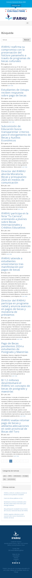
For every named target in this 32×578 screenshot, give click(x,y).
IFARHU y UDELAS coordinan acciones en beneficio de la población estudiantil (15, 493)
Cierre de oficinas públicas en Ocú (13, 498)
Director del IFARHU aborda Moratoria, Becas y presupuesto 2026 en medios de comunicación (13, 176)
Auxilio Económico (11, 479)
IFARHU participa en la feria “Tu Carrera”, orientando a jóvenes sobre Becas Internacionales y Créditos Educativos (14, 220)
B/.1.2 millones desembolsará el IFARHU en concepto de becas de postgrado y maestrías (15, 385)
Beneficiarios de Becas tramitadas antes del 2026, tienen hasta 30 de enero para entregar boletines (15, 503)
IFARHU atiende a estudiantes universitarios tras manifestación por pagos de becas (12, 264)
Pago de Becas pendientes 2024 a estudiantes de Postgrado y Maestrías (14, 348)
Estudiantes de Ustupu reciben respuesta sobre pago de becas (15, 92)
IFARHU (10, 475)
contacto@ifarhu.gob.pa (16, 550)
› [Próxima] (24, 461)
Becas (5, 479)
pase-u (5, 475)
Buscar (26, 40)
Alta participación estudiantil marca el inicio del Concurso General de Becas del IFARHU (16, 509)
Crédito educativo (17, 475)
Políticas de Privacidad (16, 570)
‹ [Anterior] (2, 461)
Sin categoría (25, 475)
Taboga (16, 572)
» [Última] (27, 461)
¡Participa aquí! (16, 5)
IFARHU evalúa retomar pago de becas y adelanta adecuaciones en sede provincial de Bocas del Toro (15, 425)
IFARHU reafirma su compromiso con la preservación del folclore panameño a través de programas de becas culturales (15, 54)
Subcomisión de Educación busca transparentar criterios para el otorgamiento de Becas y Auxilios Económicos (16, 133)
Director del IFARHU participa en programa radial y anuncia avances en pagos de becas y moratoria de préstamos (16, 307)
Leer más (10, 85)
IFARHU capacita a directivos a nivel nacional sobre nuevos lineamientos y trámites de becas (14, 516)
